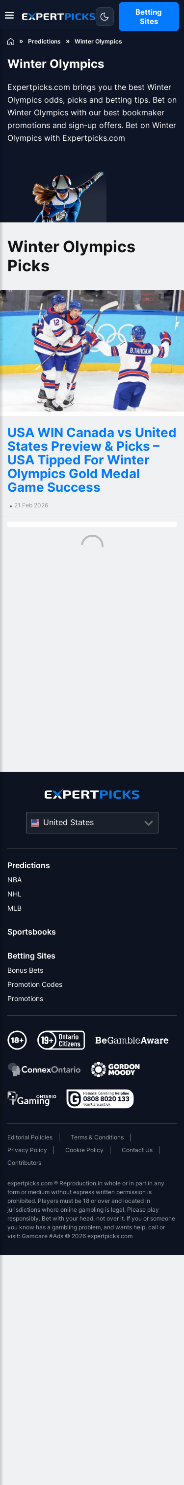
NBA (14, 879)
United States (68, 822)
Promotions (25, 998)
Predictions (28, 865)
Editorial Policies (30, 1137)
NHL (14, 894)
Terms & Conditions (97, 1137)
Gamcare (35, 1236)
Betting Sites (31, 956)
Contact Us (137, 1150)
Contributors (24, 1162)
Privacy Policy (27, 1150)
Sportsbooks (31, 932)
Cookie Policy (84, 1150)
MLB (14, 908)
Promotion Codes (34, 984)
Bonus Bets (25, 970)
